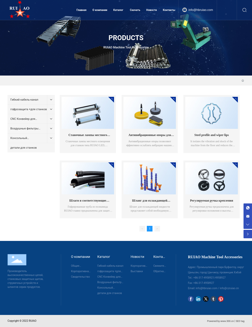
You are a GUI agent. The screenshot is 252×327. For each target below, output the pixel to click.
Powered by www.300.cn (220, 321)
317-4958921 (206, 277)
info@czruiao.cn (229, 288)
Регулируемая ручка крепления (211, 200)
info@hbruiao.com (200, 9)
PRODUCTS (126, 38)
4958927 (220, 277)
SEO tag (240, 321)
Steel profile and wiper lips (211, 135)
